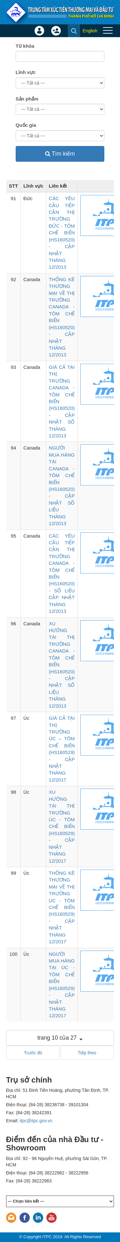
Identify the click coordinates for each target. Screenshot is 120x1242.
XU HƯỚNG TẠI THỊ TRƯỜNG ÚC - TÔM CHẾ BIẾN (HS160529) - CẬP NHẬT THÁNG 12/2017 (62, 826)
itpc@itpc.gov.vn (36, 1120)
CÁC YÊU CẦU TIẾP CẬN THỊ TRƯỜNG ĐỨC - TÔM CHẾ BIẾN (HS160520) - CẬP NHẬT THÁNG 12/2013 (62, 233)
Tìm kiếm (60, 153)
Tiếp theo (87, 1052)
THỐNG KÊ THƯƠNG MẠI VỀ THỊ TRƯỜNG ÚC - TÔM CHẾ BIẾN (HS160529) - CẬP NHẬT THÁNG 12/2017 (62, 907)
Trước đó (33, 1052)
